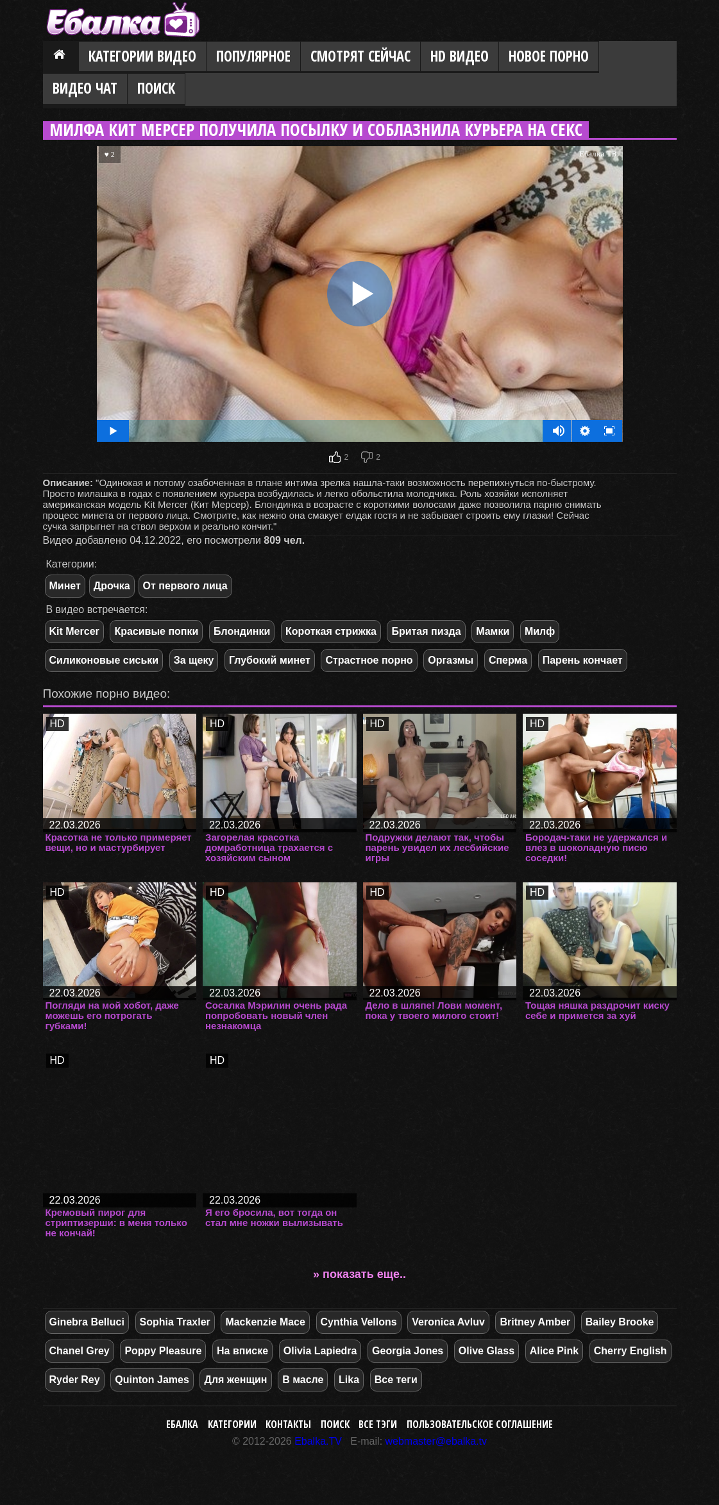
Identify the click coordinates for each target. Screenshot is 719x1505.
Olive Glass (486, 1350)
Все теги (396, 1379)
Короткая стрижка (330, 631)
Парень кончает (583, 660)
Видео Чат (85, 88)
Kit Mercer (74, 631)
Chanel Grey (79, 1350)
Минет (65, 585)
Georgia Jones (407, 1350)
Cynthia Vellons (359, 1321)
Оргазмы (450, 660)
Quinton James (152, 1379)
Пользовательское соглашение (480, 1424)
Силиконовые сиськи (104, 660)
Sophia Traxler (175, 1321)
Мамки (492, 631)
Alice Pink (554, 1350)
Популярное (253, 56)
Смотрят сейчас (360, 56)
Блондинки (242, 631)
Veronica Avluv (448, 1321)
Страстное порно (368, 660)
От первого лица (185, 585)
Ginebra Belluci (86, 1321)
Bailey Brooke (620, 1321)
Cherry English (630, 1350)
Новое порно (549, 56)
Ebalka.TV (318, 1441)
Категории (232, 1424)
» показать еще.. (359, 1274)
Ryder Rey (74, 1379)
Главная (61, 57)
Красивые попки (156, 631)
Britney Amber (535, 1321)
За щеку (194, 660)
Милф (540, 631)
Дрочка (112, 585)
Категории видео (142, 56)
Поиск (156, 88)
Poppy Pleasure (162, 1350)
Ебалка (182, 1424)
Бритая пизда (426, 631)
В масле (302, 1379)
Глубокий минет (269, 660)
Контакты (288, 1424)
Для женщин (235, 1379)
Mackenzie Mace (265, 1321)
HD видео (459, 56)
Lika (349, 1379)
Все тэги (378, 1424)
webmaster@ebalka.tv (436, 1441)
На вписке (242, 1350)
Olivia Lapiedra (320, 1350)
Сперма (508, 660)
